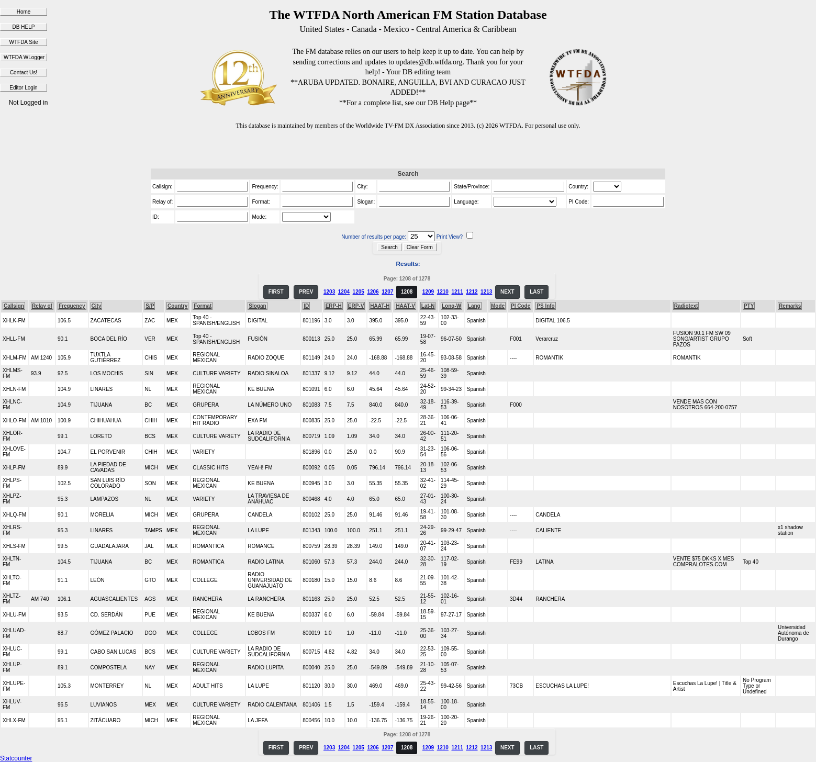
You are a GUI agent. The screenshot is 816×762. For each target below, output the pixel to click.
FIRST (276, 292)
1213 (486, 292)
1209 (428, 292)
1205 (358, 292)
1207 (387, 292)
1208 (406, 292)
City (97, 306)
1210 (443, 292)
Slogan (257, 306)
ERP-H (334, 306)
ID (306, 306)
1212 (471, 292)
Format (202, 306)
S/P (150, 306)
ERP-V (356, 306)
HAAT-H (379, 306)
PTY (749, 306)
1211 (457, 292)
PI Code (520, 306)
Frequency (72, 306)
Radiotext (686, 306)
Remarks (790, 306)
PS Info (545, 306)
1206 (372, 292)
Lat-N (428, 306)
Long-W (451, 306)
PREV (306, 292)
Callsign (14, 306)
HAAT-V (405, 306)
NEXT (507, 292)
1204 (344, 292)
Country (177, 306)
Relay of (42, 306)
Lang (474, 306)
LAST (536, 292)
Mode (498, 306)
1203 (329, 292)
